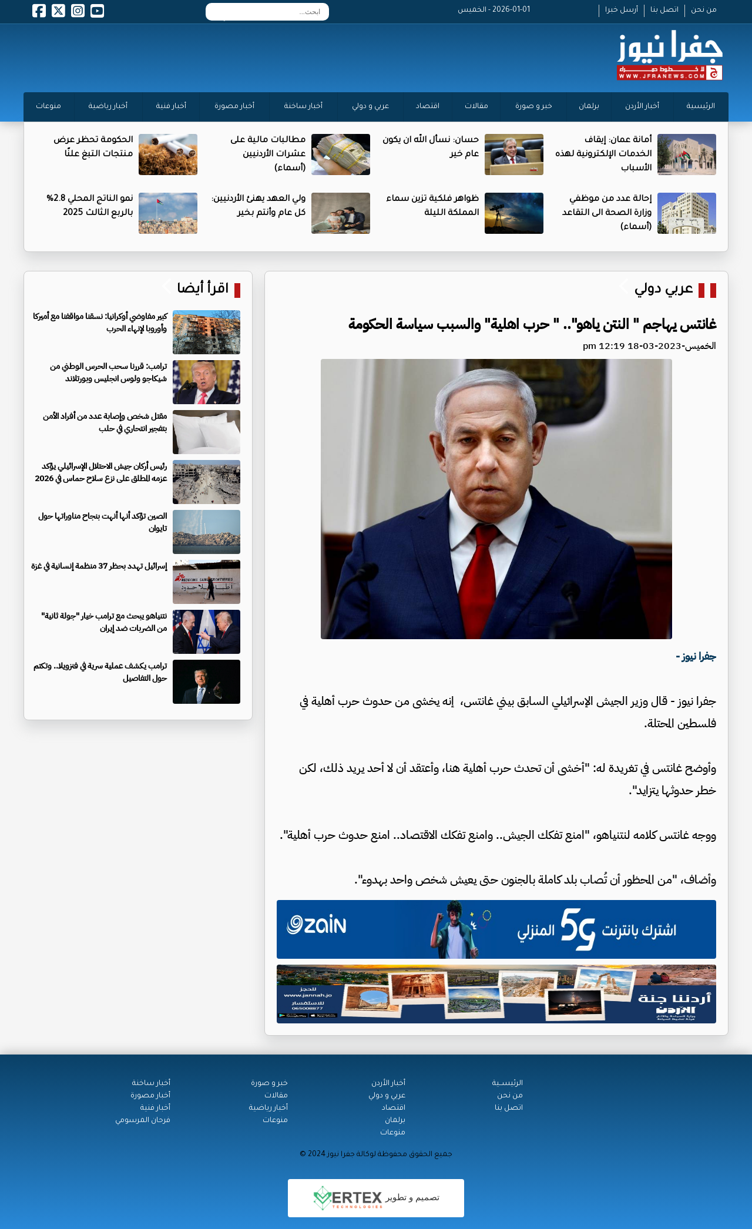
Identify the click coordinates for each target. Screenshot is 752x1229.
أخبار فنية (171, 107)
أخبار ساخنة (303, 107)
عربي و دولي (370, 107)
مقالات (476, 107)
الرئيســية (507, 1084)
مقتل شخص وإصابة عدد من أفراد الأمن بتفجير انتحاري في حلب (105, 422)
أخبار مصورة (234, 107)
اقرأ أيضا (201, 290)
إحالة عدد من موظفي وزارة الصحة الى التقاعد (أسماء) (607, 214)
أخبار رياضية (108, 107)
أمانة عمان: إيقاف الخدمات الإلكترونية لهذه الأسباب (603, 155)
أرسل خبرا (621, 10)
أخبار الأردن (642, 107)
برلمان (589, 107)
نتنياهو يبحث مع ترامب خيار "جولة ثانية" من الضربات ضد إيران (104, 622)
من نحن (704, 10)
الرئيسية (701, 107)
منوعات (48, 107)
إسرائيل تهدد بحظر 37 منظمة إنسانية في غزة (99, 566)
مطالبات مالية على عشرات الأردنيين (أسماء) (268, 155)
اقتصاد (427, 107)
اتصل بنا (664, 10)
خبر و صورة (533, 107)
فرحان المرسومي (142, 1121)
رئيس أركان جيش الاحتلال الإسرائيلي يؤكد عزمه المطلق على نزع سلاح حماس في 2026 (101, 472)
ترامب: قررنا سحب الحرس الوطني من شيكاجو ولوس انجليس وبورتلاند (108, 372)
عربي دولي (663, 290)
